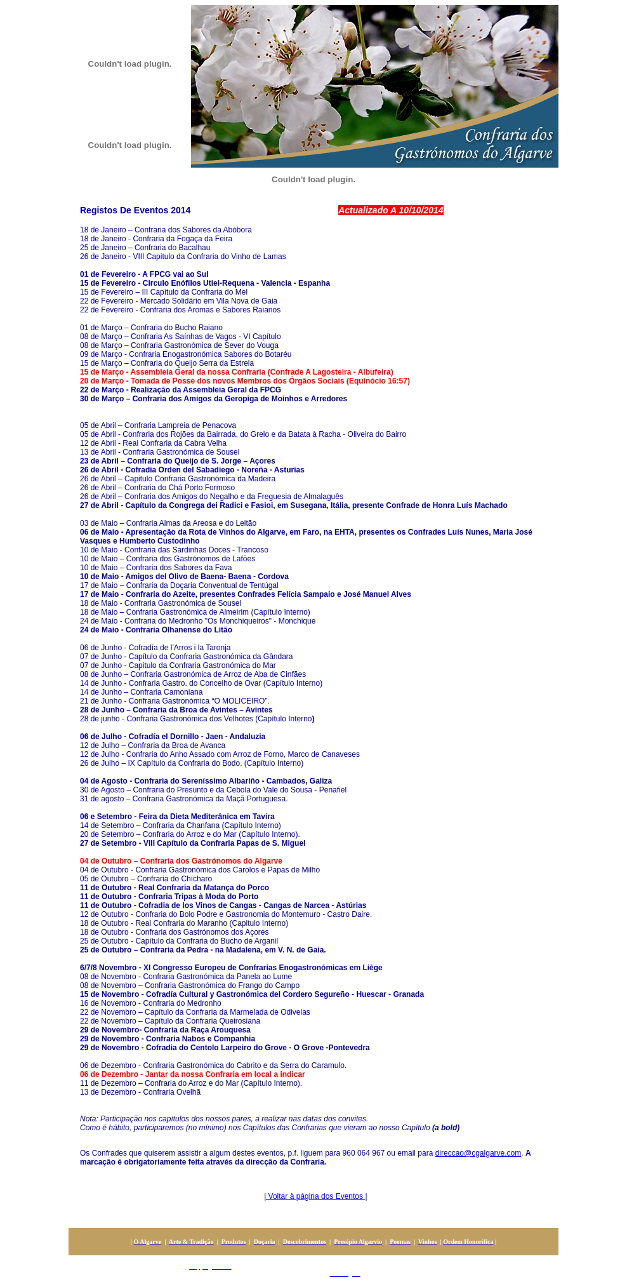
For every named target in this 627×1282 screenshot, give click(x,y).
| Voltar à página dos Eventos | (315, 1196)
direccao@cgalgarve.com (478, 1153)
